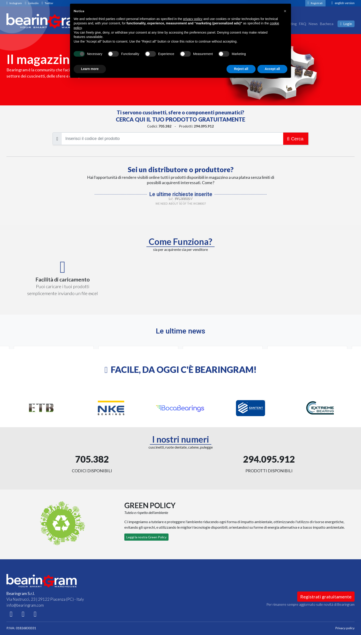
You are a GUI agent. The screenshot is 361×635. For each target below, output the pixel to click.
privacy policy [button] (192, 572)
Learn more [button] (90, 622)
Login (346, 23)
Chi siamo (269, 23)
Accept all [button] (272, 622)
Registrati (317, 3)
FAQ (302, 23)
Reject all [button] (241, 622)
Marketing (288, 23)
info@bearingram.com (25, 605)
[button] (285, 564)
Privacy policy (345, 628)
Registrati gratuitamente (326, 596)
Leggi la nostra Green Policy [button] (146, 537)
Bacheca (326, 23)
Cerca (296, 138)
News (313, 23)
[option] (41, 408)
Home (255, 23)
